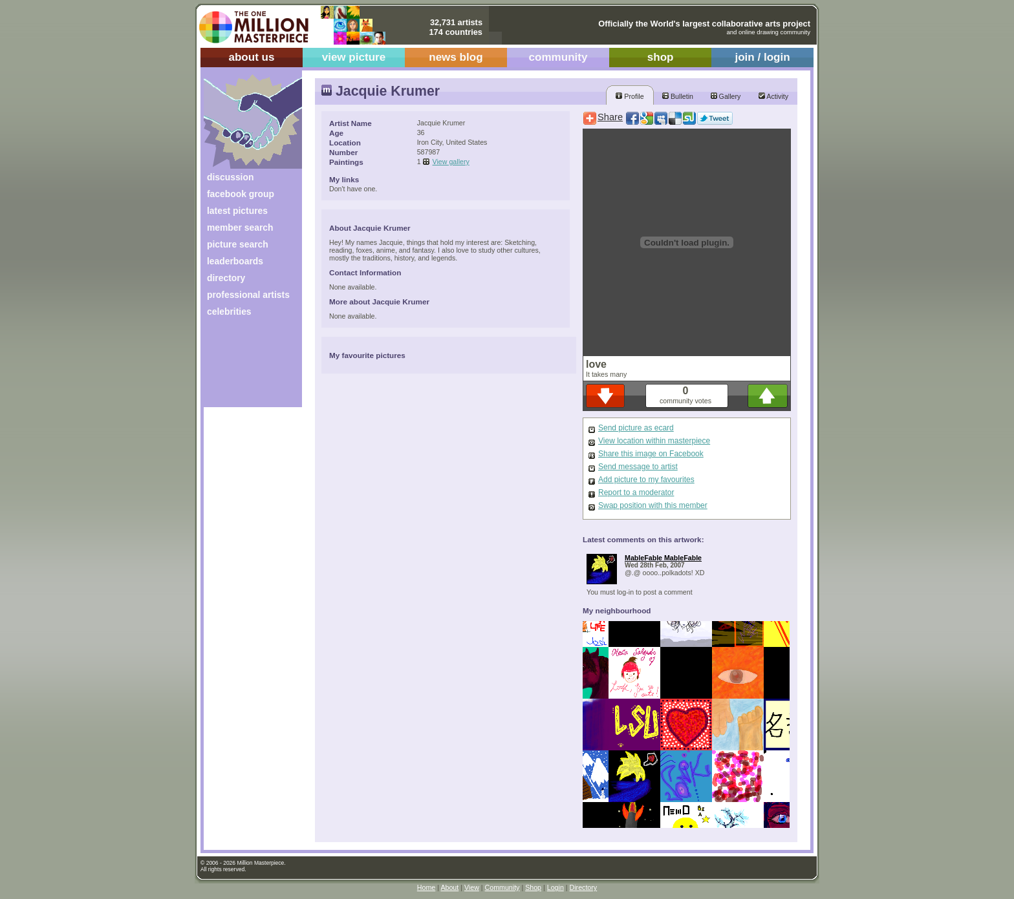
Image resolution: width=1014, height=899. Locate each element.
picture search (237, 244)
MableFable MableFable (663, 558)
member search (240, 227)
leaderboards (235, 261)
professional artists (248, 295)
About (449, 887)
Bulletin (677, 96)
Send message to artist (638, 466)
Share (610, 117)
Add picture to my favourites (646, 479)
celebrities (229, 311)
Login (555, 887)
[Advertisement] (244, 366)
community (558, 57)
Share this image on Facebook (651, 453)
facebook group (240, 194)
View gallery (451, 161)
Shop (533, 887)
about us (251, 57)
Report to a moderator (636, 492)
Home (426, 887)
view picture (354, 57)
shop (660, 57)
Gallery (726, 96)
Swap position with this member (652, 505)
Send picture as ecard (636, 427)
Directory (584, 887)
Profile (629, 96)
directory (226, 278)
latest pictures (237, 211)
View (471, 887)
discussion (230, 177)
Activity (773, 96)
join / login (762, 57)
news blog (455, 57)
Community (502, 887)
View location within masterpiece (654, 440)
